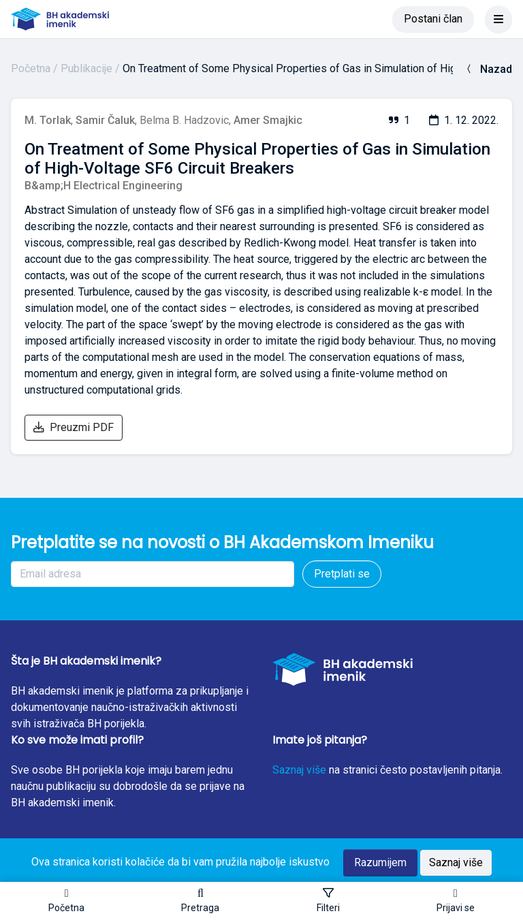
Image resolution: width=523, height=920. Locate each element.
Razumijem (380, 862)
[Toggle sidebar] (328, 901)
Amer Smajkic (268, 120)
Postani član (433, 18)
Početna (30, 68)
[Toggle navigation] (498, 19)
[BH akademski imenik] (60, 19)
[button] (200, 901)
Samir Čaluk (105, 120)
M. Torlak (48, 120)
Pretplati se (342, 573)
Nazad (488, 69)
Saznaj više (299, 769)
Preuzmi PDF (73, 427)
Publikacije (86, 68)
